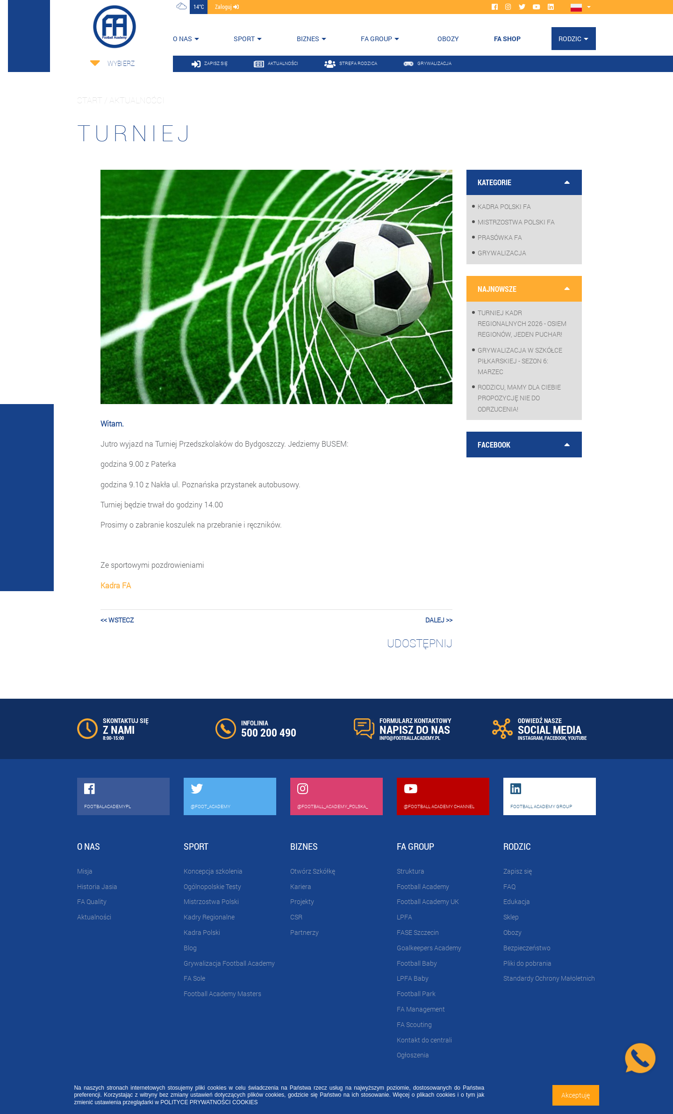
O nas (182, 38)
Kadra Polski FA (504, 206)
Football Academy (423, 886)
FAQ (509, 886)
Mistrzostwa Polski (211, 901)
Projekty (302, 901)
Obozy (512, 932)
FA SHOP (507, 38)
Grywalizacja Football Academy (229, 963)
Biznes (308, 38)
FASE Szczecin (418, 932)
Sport (244, 38)
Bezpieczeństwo (527, 947)
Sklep (511, 916)
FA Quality (92, 901)
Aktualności (94, 916)
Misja (85, 871)
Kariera (300, 886)
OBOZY (448, 38)
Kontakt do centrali (424, 1039)
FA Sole (194, 978)
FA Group (376, 38)
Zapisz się (517, 871)
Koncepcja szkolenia (213, 871)
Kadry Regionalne (209, 916)
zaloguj (227, 6)
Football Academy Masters (222, 993)
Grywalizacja (502, 252)
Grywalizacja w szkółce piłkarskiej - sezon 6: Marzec (520, 361)
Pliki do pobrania (527, 963)
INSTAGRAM (530, 737)
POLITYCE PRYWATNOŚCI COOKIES (209, 1102)
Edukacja (516, 901)
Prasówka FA (500, 237)
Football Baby (417, 963)
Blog (190, 947)
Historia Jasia (97, 886)
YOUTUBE (577, 737)
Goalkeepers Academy (429, 947)
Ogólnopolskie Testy (212, 886)
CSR (296, 916)
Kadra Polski (202, 932)
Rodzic (569, 38)
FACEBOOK (555, 737)
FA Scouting (414, 1024)
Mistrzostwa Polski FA (516, 221)
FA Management (421, 1009)
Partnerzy (304, 932)
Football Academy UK (428, 901)
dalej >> (438, 619)
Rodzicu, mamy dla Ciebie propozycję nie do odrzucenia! (519, 398)
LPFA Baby (413, 978)
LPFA (404, 916)
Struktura (410, 871)
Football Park (416, 993)
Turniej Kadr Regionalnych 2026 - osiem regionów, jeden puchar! (522, 323)
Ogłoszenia (413, 1054)
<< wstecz (117, 619)
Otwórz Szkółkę (312, 871)
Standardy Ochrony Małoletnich (549, 978)
